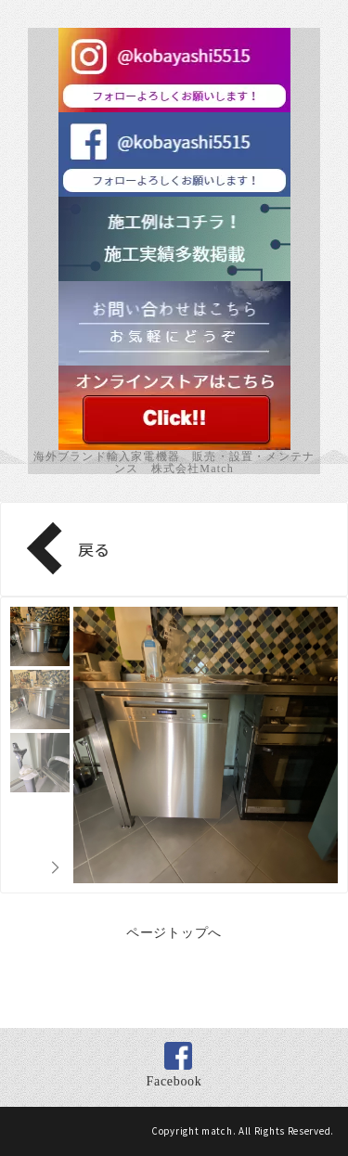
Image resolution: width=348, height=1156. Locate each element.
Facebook (173, 1081)
